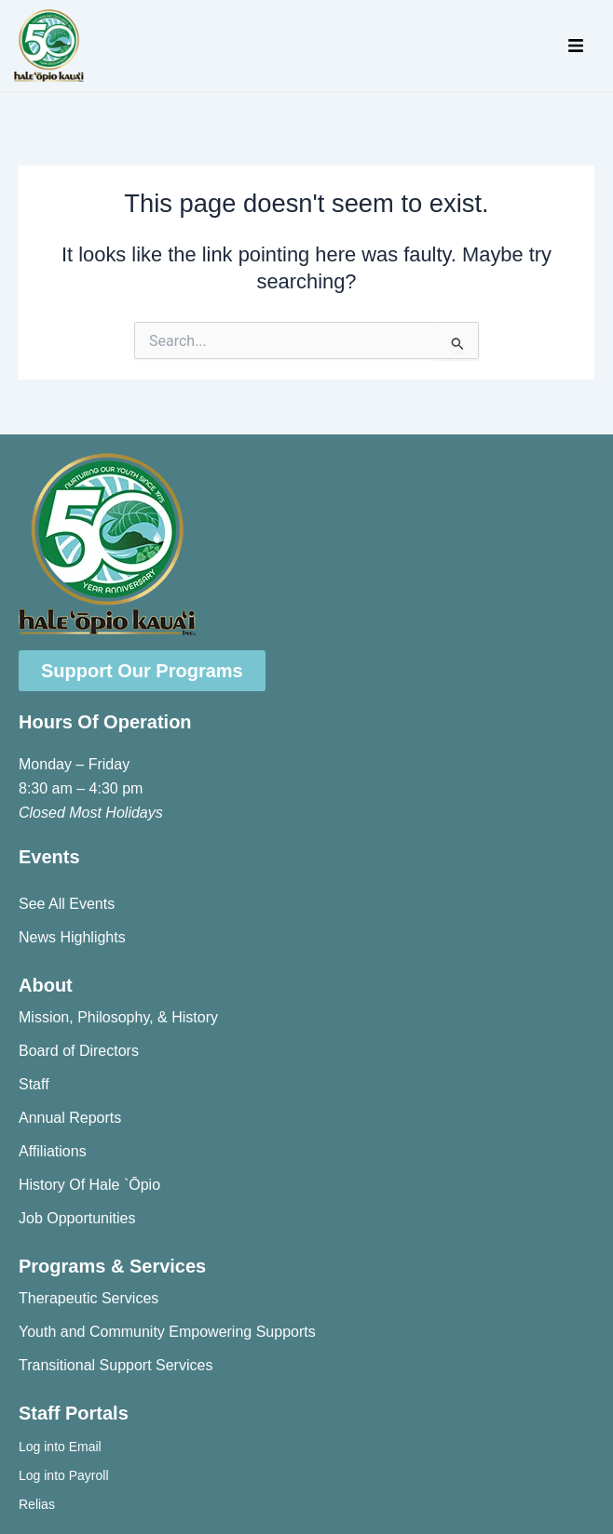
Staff (34, 1084)
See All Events (67, 904)
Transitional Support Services (115, 1365)
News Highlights (72, 937)
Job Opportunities (77, 1218)
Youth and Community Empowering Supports (167, 1332)
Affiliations (53, 1151)
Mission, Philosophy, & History (118, 1017)
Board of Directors (79, 1051)
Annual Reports (70, 1118)
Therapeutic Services (88, 1298)
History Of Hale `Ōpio (89, 1185)
